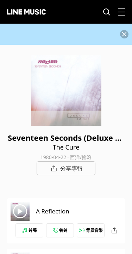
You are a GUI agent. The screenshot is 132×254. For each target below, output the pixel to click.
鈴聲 (29, 230)
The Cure (66, 147)
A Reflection (52, 211)
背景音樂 (91, 230)
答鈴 (60, 230)
